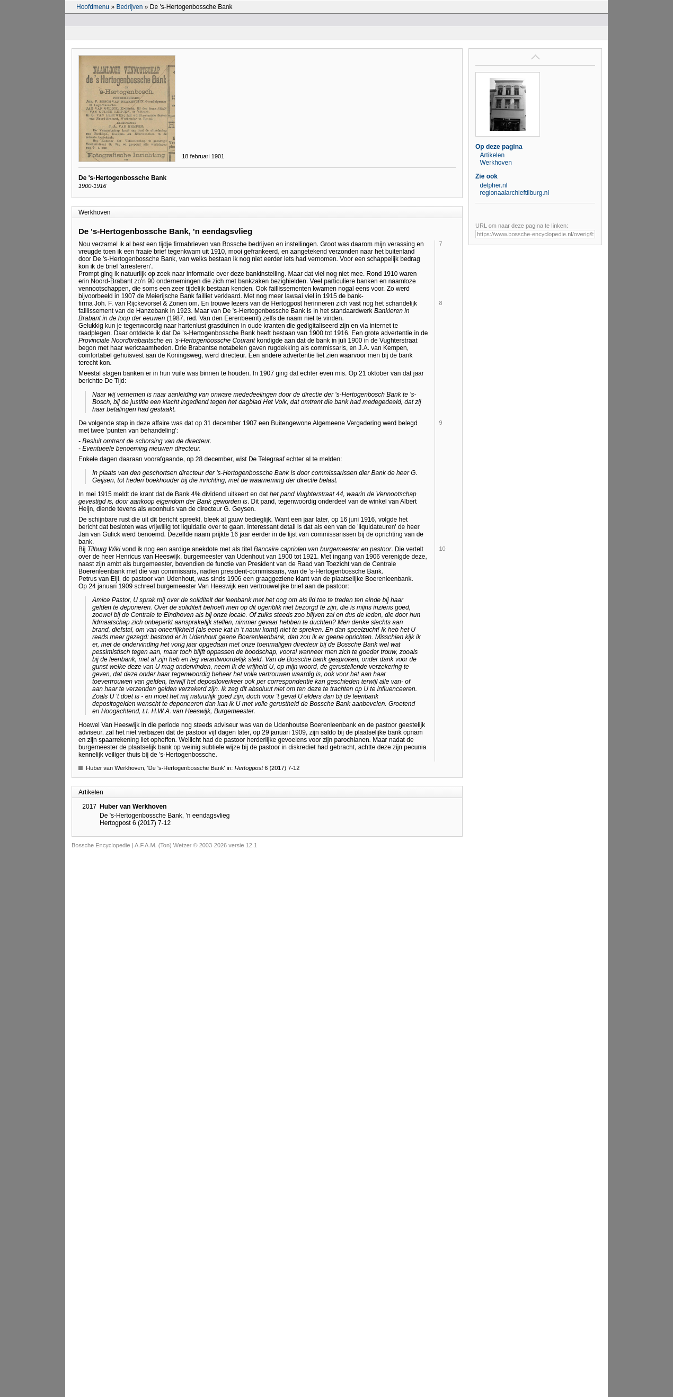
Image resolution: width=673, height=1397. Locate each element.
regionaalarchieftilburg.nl (514, 192)
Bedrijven (129, 7)
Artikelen (492, 155)
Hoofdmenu (92, 7)
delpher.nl (493, 185)
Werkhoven (495, 162)
